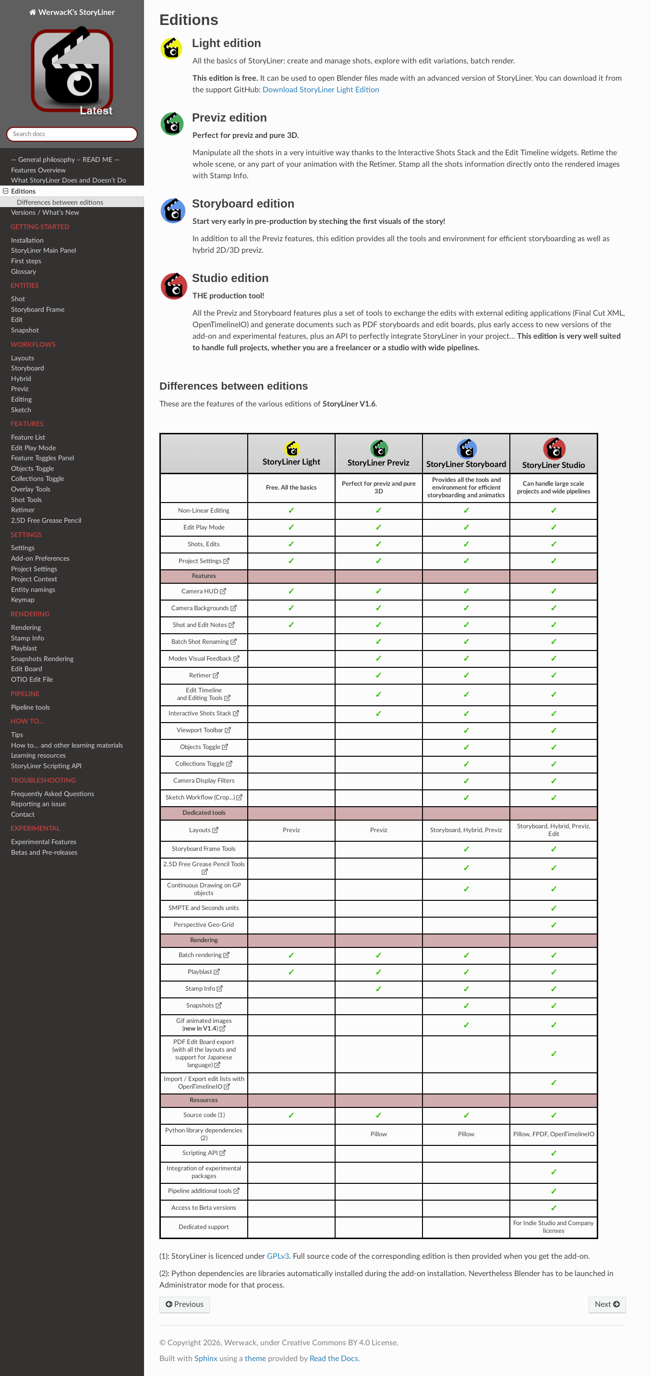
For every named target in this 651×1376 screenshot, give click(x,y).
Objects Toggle (32, 468)
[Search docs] (72, 134)
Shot (18, 299)
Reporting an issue (38, 804)
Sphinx (205, 1359)
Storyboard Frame (37, 309)
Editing (21, 399)
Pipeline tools (30, 707)
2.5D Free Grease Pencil (46, 520)
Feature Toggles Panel (42, 458)
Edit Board (26, 669)
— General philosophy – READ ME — (65, 159)
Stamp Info (27, 638)
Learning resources (38, 755)
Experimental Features (43, 842)
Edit (17, 319)
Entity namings (33, 589)
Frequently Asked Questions (52, 794)
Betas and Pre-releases (44, 852)
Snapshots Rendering (42, 659)
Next (607, 1304)
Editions (19, 191)
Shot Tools (26, 500)
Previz (19, 389)
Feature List (28, 437)
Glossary (23, 271)
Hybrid (21, 378)
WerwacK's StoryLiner (72, 64)
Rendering (26, 627)
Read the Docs (334, 1359)
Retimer (23, 510)
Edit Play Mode (33, 448)
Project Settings (34, 569)
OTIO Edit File (32, 679)
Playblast (24, 648)
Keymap (23, 599)
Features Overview (38, 170)
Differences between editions (60, 202)
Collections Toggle (37, 478)
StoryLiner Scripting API (46, 766)
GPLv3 (278, 1256)
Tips (17, 734)
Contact (23, 814)
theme (255, 1359)
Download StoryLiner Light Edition (321, 90)
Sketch (21, 410)
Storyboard (27, 368)
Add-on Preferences (40, 558)
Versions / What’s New (45, 212)
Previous (185, 1304)
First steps (26, 261)
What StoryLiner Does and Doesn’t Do (68, 180)
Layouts (22, 358)
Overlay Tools (30, 489)
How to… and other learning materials (67, 745)
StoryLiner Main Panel (43, 250)
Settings (23, 548)
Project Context (34, 579)
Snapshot (25, 330)
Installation (27, 240)
